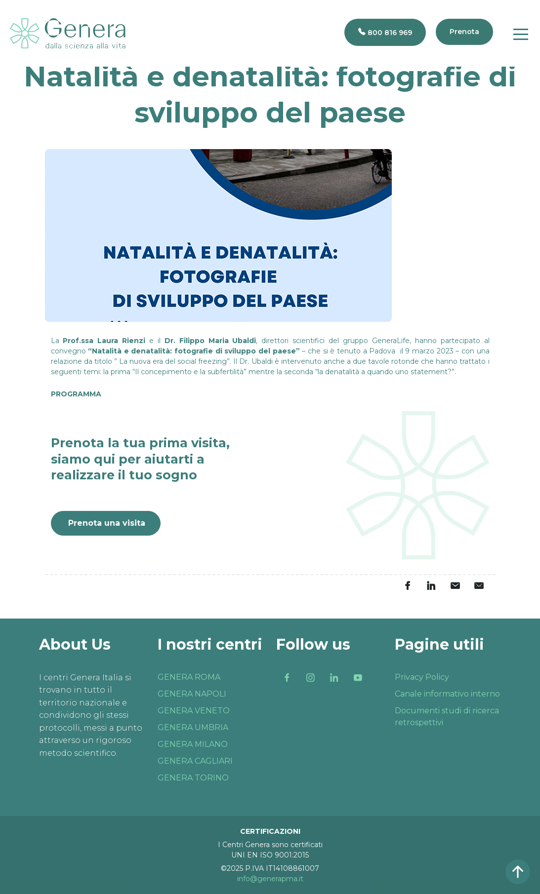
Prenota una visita (106, 523)
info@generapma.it (270, 878)
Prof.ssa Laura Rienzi (104, 340)
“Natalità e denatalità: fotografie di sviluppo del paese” (194, 351)
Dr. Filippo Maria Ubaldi (210, 340)
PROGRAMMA (76, 393)
